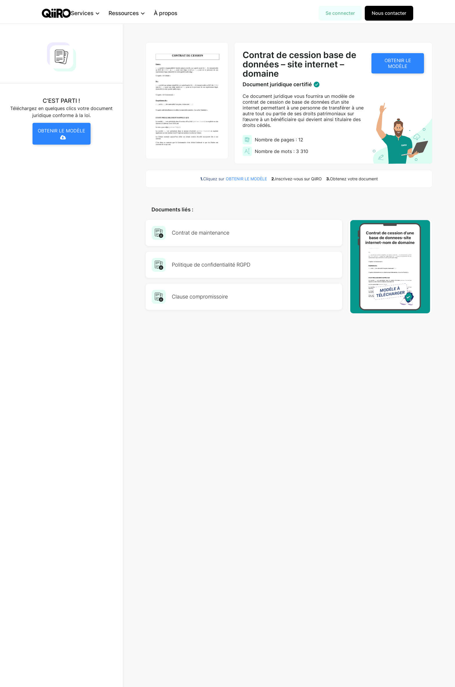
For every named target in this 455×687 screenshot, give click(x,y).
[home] (56, 13)
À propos (175, 13)
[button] (94, 13)
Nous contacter (389, 13)
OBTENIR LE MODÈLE (397, 63)
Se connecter (340, 13)
